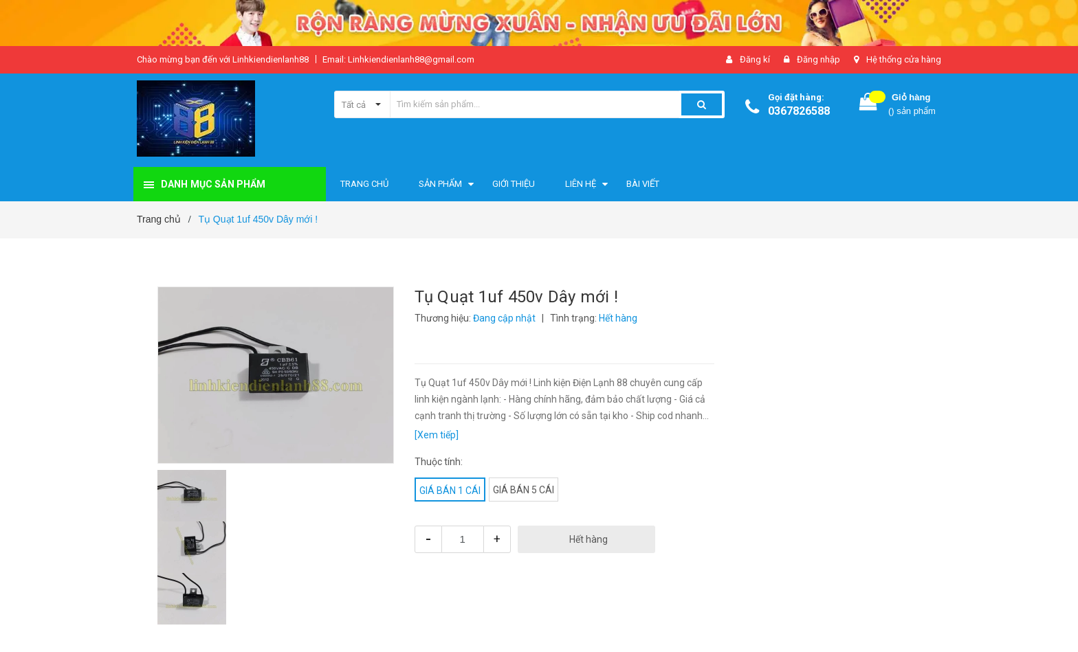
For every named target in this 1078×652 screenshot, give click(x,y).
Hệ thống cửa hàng (903, 59)
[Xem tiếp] (437, 434)
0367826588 (799, 110)
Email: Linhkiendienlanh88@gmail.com (398, 59)
